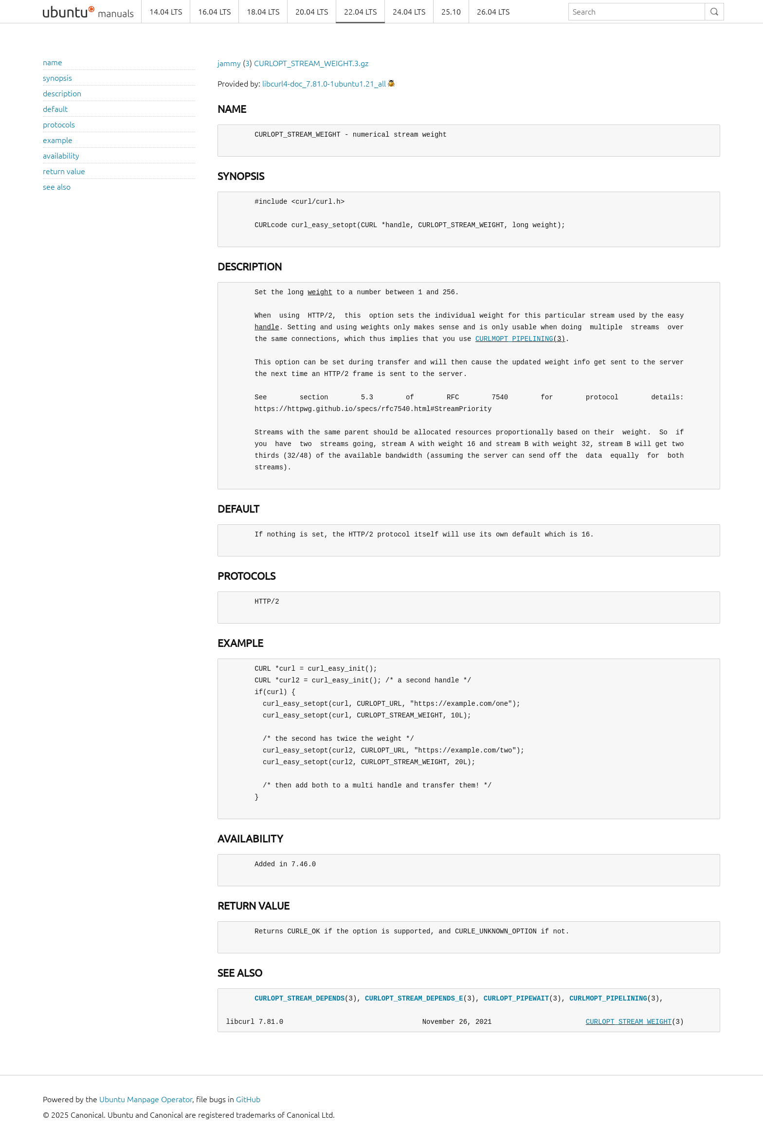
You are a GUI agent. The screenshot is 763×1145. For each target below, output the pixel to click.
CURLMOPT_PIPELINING (514, 338)
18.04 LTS (263, 11)
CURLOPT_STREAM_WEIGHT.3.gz (311, 63)
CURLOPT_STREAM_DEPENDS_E (414, 998)
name (52, 62)
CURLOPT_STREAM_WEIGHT (629, 1021)
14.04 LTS (165, 11)
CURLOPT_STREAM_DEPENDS (299, 998)
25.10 (451, 11)
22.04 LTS (360, 11)
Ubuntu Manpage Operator (145, 1099)
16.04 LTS (214, 11)
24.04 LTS (409, 11)
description (62, 93)
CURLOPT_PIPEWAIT (516, 998)
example (58, 140)
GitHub (248, 1099)
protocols (59, 124)
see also (57, 186)
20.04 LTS (311, 11)
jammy (229, 63)
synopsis (57, 77)
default (55, 109)
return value (64, 171)
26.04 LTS (493, 11)
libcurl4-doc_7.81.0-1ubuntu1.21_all (324, 83)
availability (61, 155)
